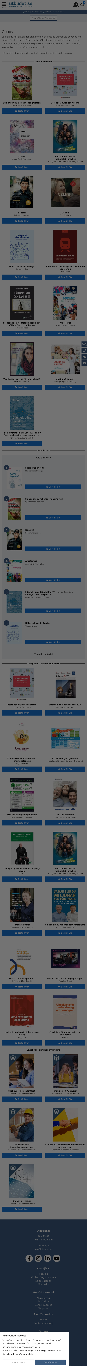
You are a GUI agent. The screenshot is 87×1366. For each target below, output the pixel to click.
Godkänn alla (50, 1362)
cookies (20, 1340)
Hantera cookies (18, 1362)
